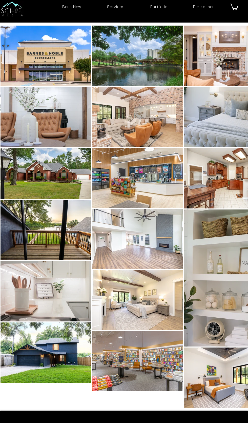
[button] (234, 6)
